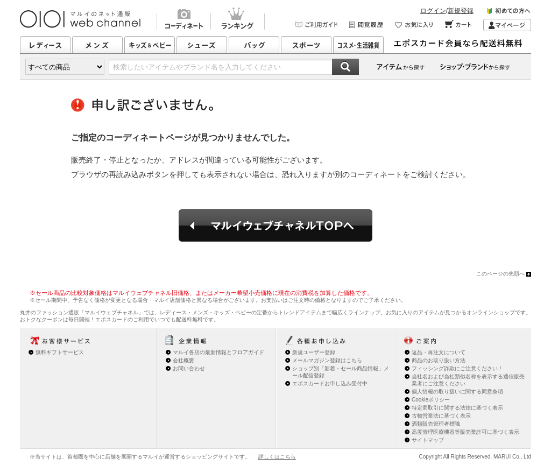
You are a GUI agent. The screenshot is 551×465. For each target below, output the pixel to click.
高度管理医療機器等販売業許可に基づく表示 (465, 432)
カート (458, 25)
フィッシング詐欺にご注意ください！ (457, 368)
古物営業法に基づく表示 (441, 416)
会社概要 (183, 360)
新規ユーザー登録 (313, 352)
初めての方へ (509, 12)
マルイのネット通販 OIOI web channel (81, 19)
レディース (45, 44)
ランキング (237, 19)
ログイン (433, 11)
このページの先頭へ (500, 274)
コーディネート (183, 19)
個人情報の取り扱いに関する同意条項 (457, 391)
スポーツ (306, 44)
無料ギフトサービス (60, 352)
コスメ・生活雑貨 (358, 44)
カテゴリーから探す (401, 67)
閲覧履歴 (366, 25)
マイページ (507, 25)
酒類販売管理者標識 (436, 424)
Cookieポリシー (431, 400)
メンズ (97, 44)
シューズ (201, 44)
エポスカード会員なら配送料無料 (461, 44)
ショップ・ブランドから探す (476, 67)
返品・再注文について (438, 352)
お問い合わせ (189, 368)
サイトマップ (428, 440)
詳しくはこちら (277, 457)
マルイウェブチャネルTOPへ (275, 225)
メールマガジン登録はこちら (327, 360)
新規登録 (461, 11)
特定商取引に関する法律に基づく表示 (457, 408)
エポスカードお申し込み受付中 (330, 383)
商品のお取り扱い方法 (438, 360)
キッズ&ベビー (149, 44)
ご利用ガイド (316, 25)
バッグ (254, 44)
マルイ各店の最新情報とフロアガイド (218, 352)
